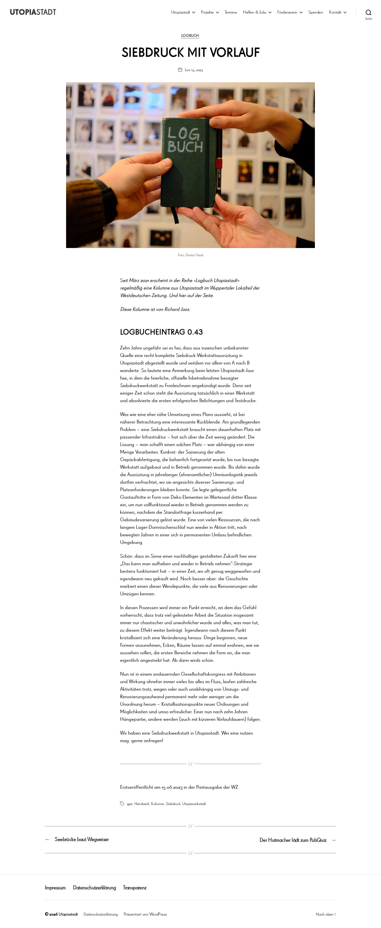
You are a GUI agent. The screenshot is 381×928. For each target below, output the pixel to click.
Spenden (315, 12)
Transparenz (142, 887)
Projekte (207, 12)
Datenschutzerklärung (98, 887)
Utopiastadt (180, 12)
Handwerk (141, 804)
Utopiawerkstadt (194, 804)
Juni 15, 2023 (194, 70)
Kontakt (335, 12)
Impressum (56, 887)
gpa (129, 804)
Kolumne (157, 804)
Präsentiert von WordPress (147, 914)
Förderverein (287, 12)
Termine (231, 12)
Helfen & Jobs (254, 12)
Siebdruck (173, 804)
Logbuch (190, 36)
